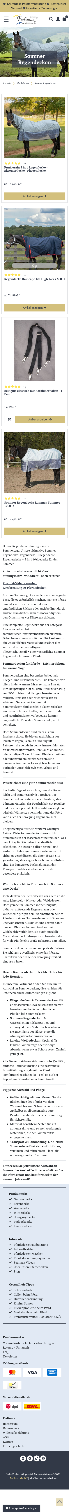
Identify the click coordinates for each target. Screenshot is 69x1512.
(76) (24, 275)
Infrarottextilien (24, 1249)
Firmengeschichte (14, 1446)
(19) (24, 164)
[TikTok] (37, 1458)
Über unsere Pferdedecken (31, 1267)
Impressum (10, 1424)
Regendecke (21, 1204)
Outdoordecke (23, 1199)
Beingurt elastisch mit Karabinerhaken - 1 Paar (33, 392)
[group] (34, 127)
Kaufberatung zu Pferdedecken (24, 588)
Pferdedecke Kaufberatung (31, 1245)
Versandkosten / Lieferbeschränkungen (28, 1343)
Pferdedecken (22, 83)
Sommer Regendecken (45, 83)
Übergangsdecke (24, 1217)
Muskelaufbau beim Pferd (30, 1312)
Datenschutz (11, 1428)
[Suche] (51, 19)
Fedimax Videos (24, 1262)
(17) (24, 499)
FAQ (5, 1352)
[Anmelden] (58, 19)
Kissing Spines (23, 1303)
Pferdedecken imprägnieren (32, 1258)
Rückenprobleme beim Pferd (32, 1308)
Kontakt (8, 1441)
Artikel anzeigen (34, 196)
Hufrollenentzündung (28, 1299)
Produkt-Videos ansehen (20, 583)
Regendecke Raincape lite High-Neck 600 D (34, 279)
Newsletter (10, 1356)
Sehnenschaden (24, 1290)
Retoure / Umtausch (16, 1347)
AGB (6, 1437)
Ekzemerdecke (23, 1226)
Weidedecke (21, 1208)
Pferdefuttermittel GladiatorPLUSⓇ (37, 1317)
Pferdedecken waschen (28, 1253)
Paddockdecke (23, 1221)
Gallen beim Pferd (26, 1294)
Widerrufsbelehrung (16, 1433)
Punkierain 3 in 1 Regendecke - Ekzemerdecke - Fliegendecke (25, 169)
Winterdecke (22, 1213)
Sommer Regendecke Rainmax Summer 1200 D (32, 504)
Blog (17, 1271)
